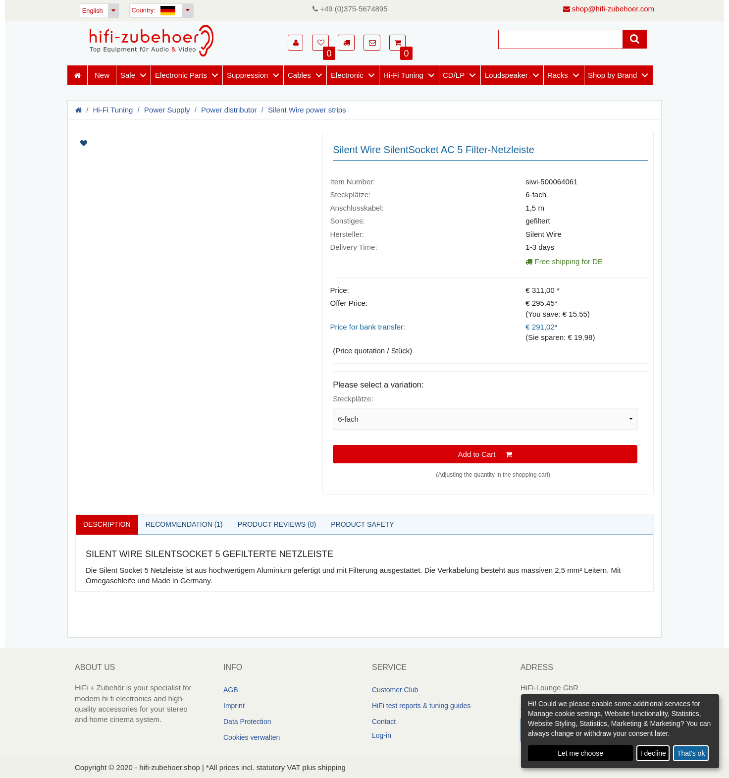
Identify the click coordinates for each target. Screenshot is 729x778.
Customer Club (395, 690)
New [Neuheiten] (102, 75)
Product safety (362, 524)
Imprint (234, 706)
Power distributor (229, 110)
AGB (230, 690)
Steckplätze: (353, 398)
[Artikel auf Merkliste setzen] (135, 143)
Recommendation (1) (184, 524)
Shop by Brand (612, 75)
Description (107, 524)
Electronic (347, 75)
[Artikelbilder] (191, 143)
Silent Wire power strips (307, 110)
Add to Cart (485, 454)
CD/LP (454, 75)
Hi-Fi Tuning (403, 75)
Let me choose (580, 753)
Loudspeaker (506, 75)
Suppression (247, 75)
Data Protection (247, 721)
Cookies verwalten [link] (251, 737)
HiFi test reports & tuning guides (421, 706)
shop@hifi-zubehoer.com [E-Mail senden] (608, 8)
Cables (299, 75)
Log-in (381, 735)
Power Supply (167, 110)
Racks (557, 75)
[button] (295, 43)
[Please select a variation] (485, 419)
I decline (653, 753)
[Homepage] (151, 40)
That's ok (691, 753)
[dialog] (620, 731)
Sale (127, 75)
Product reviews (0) (277, 524)
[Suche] (560, 39)
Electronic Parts (181, 75)
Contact (384, 721)
